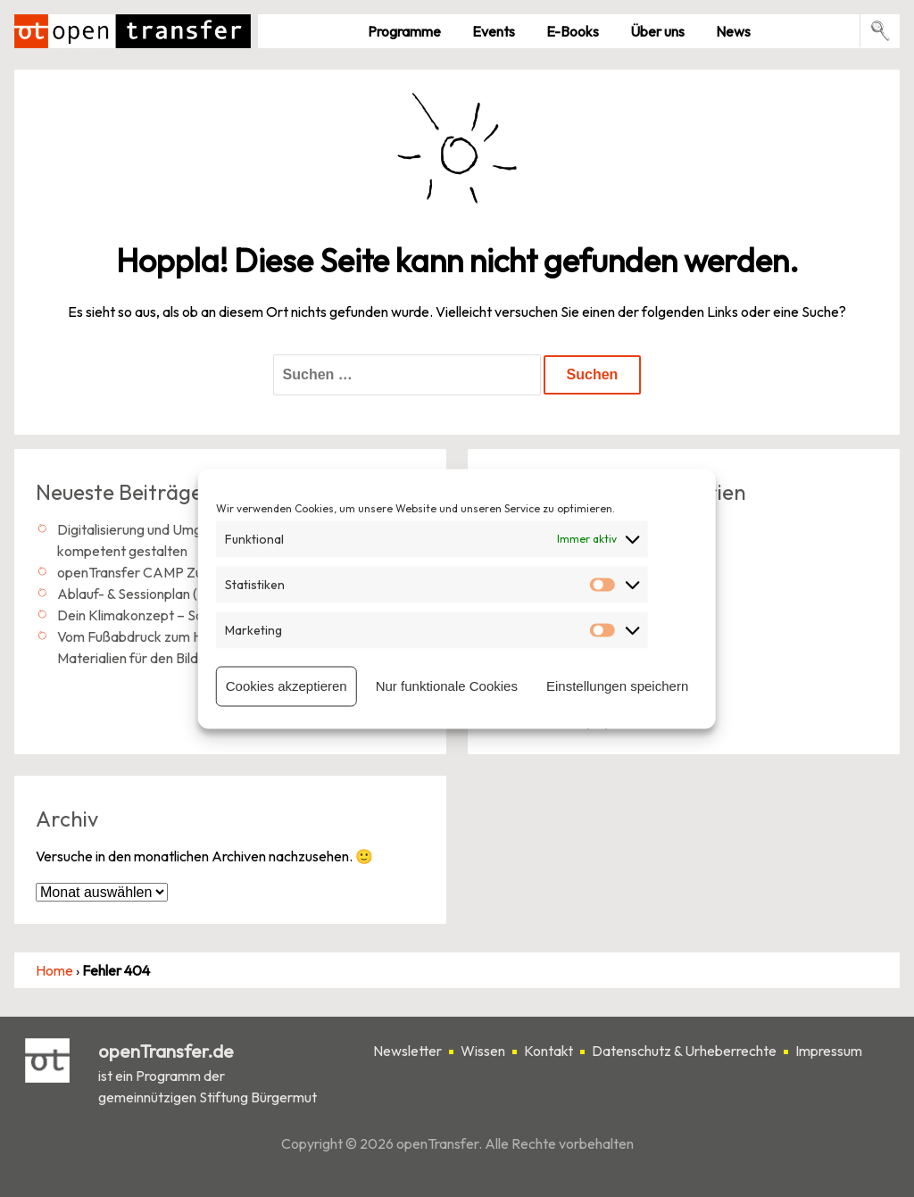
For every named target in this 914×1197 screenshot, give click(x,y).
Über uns (657, 31)
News (733, 31)
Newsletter (407, 1051)
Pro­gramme (404, 31)
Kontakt (548, 1051)
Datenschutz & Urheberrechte (684, 1051)
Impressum (828, 1051)
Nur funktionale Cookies (447, 686)
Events (493, 31)
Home (54, 970)
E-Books (572, 31)
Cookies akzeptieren (286, 686)
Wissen (483, 1051)
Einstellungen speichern (617, 686)
